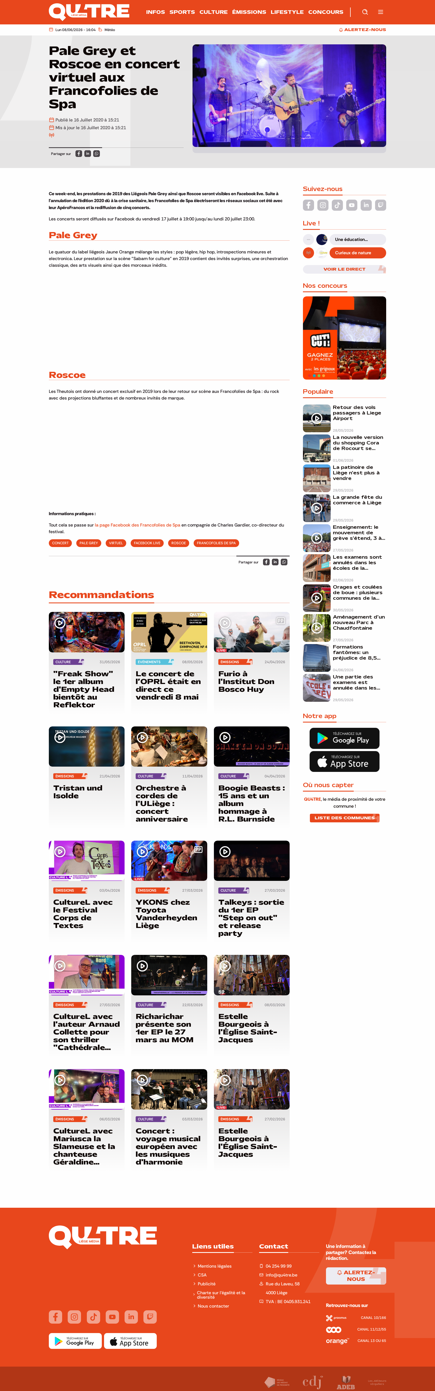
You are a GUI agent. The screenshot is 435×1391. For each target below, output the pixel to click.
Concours (325, 12)
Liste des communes (345, 818)
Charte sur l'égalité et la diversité (221, 1295)
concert (60, 543)
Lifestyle (287, 12)
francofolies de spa (216, 543)
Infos (155, 12)
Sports (182, 12)
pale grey (89, 543)
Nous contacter (213, 1306)
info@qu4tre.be (281, 1275)
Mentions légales (215, 1266)
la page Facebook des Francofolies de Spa (137, 525)
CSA (202, 1275)
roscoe (178, 543)
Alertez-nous (356, 1276)
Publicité (207, 1283)
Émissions (249, 12)
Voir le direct (344, 269)
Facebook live (147, 543)
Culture (213, 12)
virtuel (116, 543)
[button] (380, 12)
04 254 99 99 (279, 1266)
